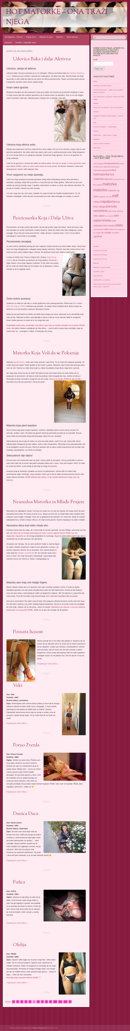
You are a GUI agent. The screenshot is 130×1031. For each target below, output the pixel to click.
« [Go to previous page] (13, 1002)
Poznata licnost (28, 632)
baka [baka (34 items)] (95, 163)
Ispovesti (8, 42)
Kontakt (96, 246)
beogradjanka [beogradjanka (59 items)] (111, 163)
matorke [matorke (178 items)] (100, 190)
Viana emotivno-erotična (101, 143)
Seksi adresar (72, 37)
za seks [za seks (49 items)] (115, 232)
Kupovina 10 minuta (100, 250)
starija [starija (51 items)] (111, 225)
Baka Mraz (97, 148)
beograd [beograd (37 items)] (100, 164)
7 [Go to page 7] (42, 1002)
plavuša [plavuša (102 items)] (111, 206)
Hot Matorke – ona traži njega (57, 17)
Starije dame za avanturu (101, 280)
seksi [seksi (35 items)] (110, 211)
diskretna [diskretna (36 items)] (107, 167)
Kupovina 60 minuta (100, 259)
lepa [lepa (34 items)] (122, 179)
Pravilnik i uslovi (98, 271)
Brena (95, 81)
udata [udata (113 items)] (119, 225)
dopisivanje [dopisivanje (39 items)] (98, 170)
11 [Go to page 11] (60, 1002)
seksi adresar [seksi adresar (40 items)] (117, 211)
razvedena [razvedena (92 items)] (100, 210)
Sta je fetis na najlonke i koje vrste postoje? (108, 107)
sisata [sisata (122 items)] (106, 220)
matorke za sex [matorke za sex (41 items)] (105, 197)
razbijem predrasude (26, 553)
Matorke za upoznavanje (101, 267)
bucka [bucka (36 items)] (121, 164)
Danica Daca (25, 813)
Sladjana (96, 139)
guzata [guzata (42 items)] (106, 170)
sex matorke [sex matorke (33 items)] (109, 216)
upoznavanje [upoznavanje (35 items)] (98, 229)
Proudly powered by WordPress (20, 1028)
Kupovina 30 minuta (100, 255)
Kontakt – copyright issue (25, 42)
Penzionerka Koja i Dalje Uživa (43, 218)
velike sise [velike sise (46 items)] (108, 229)
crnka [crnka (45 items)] (95, 167)
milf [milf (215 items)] (115, 196)
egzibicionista (18, 362)
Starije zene (31, 37)
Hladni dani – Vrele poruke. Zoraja (105, 135)
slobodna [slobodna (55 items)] (98, 225)
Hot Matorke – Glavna (13, 37)
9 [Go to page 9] (50, 1002)
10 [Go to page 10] (55, 1002)
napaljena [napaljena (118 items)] (107, 201)
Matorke (59, 37)
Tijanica (96, 131)
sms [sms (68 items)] (105, 225)
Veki (17, 685)
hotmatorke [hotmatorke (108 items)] (101, 174)
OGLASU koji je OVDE (15, 306)
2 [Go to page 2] (21, 1002)
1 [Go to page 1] (17, 1002)
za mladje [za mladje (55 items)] (106, 232)
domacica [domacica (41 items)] (115, 167)
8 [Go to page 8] (46, 1002)
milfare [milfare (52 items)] (96, 202)
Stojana (96, 111)
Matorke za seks (46, 37)
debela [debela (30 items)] (101, 167)
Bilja (94, 122)
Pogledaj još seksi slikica (48, 664)
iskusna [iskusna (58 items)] (108, 179)
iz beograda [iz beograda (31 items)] (117, 179)
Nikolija (95, 103)
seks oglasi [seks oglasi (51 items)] (98, 216)
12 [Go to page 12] (65, 1002)
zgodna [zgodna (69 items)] (97, 236)
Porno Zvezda (26, 745)
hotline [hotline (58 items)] (112, 170)
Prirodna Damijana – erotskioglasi (104, 127)
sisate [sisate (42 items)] (113, 221)
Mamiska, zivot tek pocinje (102, 86)
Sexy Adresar (97, 276)
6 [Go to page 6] (38, 1002)
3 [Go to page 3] (25, 1002)
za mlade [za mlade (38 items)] (97, 233)
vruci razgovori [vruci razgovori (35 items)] (119, 229)
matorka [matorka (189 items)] (109, 184)
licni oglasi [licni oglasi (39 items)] (97, 185)
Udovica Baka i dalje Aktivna (42, 59)
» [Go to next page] (70, 1002)
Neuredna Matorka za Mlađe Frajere (48, 502)
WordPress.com (51, 1028)
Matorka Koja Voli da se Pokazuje (46, 353)
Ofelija (19, 945)
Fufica (19, 882)
